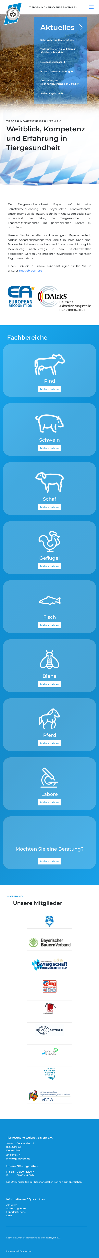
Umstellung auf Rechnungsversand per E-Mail (59, 82)
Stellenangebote (51, 93)
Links (9, 1215)
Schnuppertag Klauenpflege (58, 39)
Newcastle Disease (53, 61)
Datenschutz (25, 1251)
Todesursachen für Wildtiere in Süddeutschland (58, 51)
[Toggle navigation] (91, 7)
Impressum (12, 1251)
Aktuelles (57, 27)
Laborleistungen (16, 1211)
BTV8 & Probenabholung (56, 71)
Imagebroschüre (30, 270)
